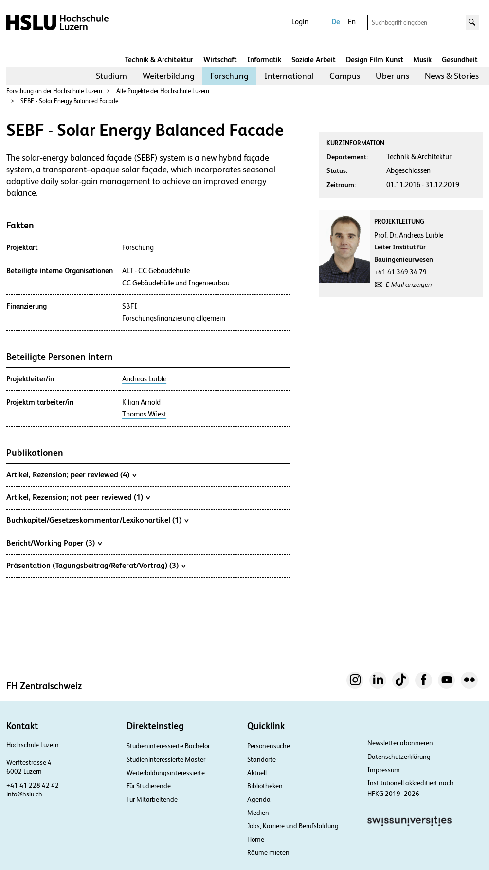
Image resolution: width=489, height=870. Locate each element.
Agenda (259, 799)
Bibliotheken (265, 786)
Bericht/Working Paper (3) (54, 543)
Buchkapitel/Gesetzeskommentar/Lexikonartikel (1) (97, 520)
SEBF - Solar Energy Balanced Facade (69, 101)
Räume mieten (268, 852)
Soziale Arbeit (313, 60)
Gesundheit (460, 60)
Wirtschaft (220, 60)
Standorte (261, 759)
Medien (258, 812)
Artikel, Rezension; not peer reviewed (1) (78, 497)
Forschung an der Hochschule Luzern (54, 91)
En (352, 22)
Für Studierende (149, 786)
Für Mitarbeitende (152, 799)
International (289, 76)
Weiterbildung (169, 76)
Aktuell (257, 772)
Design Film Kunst (374, 60)
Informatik (264, 60)
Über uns (392, 76)
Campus (344, 76)
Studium (111, 76)
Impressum (383, 770)
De (335, 22)
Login (299, 22)
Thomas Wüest (144, 414)
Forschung (229, 76)
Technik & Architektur (159, 60)
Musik (422, 60)
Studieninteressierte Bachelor (168, 746)
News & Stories (452, 76)
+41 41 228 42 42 (32, 785)
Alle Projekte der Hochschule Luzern (162, 91)
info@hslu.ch (24, 794)
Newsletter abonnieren (400, 743)
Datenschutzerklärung (399, 756)
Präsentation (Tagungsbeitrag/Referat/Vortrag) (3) (95, 565)
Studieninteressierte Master (166, 759)
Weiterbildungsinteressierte (166, 772)
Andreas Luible (144, 379)
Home (255, 839)
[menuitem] (111, 76)
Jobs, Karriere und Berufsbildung (293, 826)
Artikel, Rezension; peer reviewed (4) (71, 474)
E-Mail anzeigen (409, 284)
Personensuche (268, 746)
